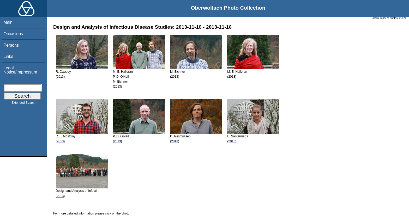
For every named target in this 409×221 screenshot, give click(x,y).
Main (8, 22)
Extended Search (23, 103)
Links (8, 56)
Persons (11, 45)
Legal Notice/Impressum (20, 70)
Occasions (13, 34)
